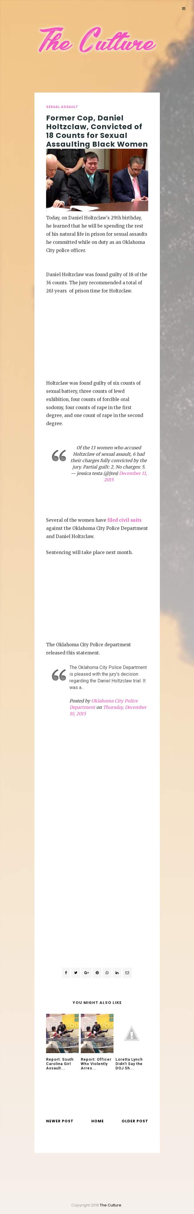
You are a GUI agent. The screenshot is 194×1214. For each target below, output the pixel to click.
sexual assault (62, 107)
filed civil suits (124, 520)
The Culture (111, 1205)
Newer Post (60, 1121)
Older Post (135, 1121)
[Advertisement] (97, 336)
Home (97, 1121)
